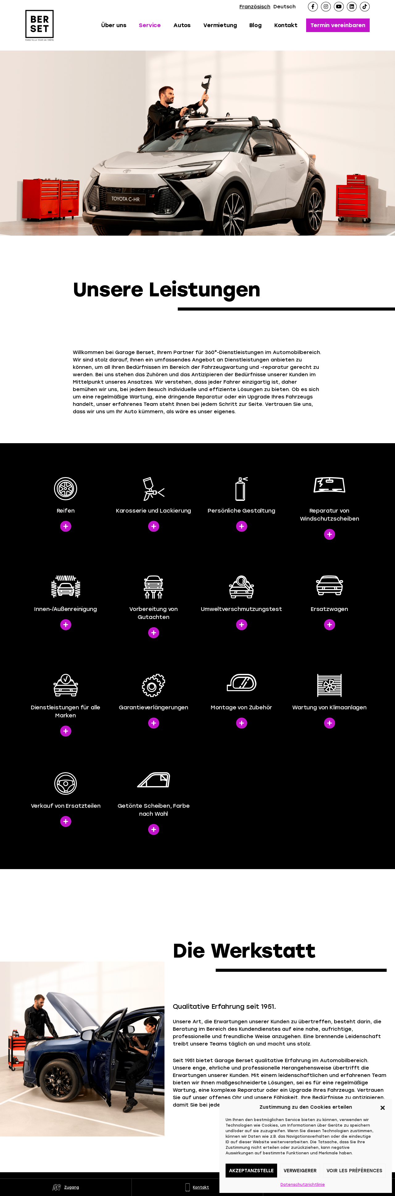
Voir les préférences (354, 1170)
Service (150, 25)
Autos (182, 25)
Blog (255, 25)
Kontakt (285, 25)
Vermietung (220, 25)
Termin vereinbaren (337, 25)
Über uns (114, 25)
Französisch (254, 7)
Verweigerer (300, 1170)
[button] (383, 1107)
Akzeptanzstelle (251, 1170)
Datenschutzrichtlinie (303, 1184)
